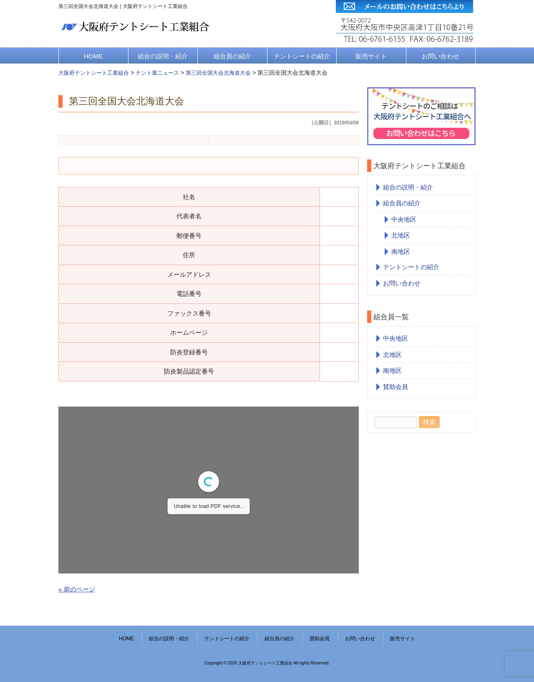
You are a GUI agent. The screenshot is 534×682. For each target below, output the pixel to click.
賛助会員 (395, 386)
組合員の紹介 (232, 56)
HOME (93, 56)
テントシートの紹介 (302, 56)
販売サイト (371, 56)
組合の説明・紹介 (163, 56)
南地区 (400, 251)
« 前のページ (76, 589)
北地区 (400, 235)
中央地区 (403, 219)
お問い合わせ (440, 56)
